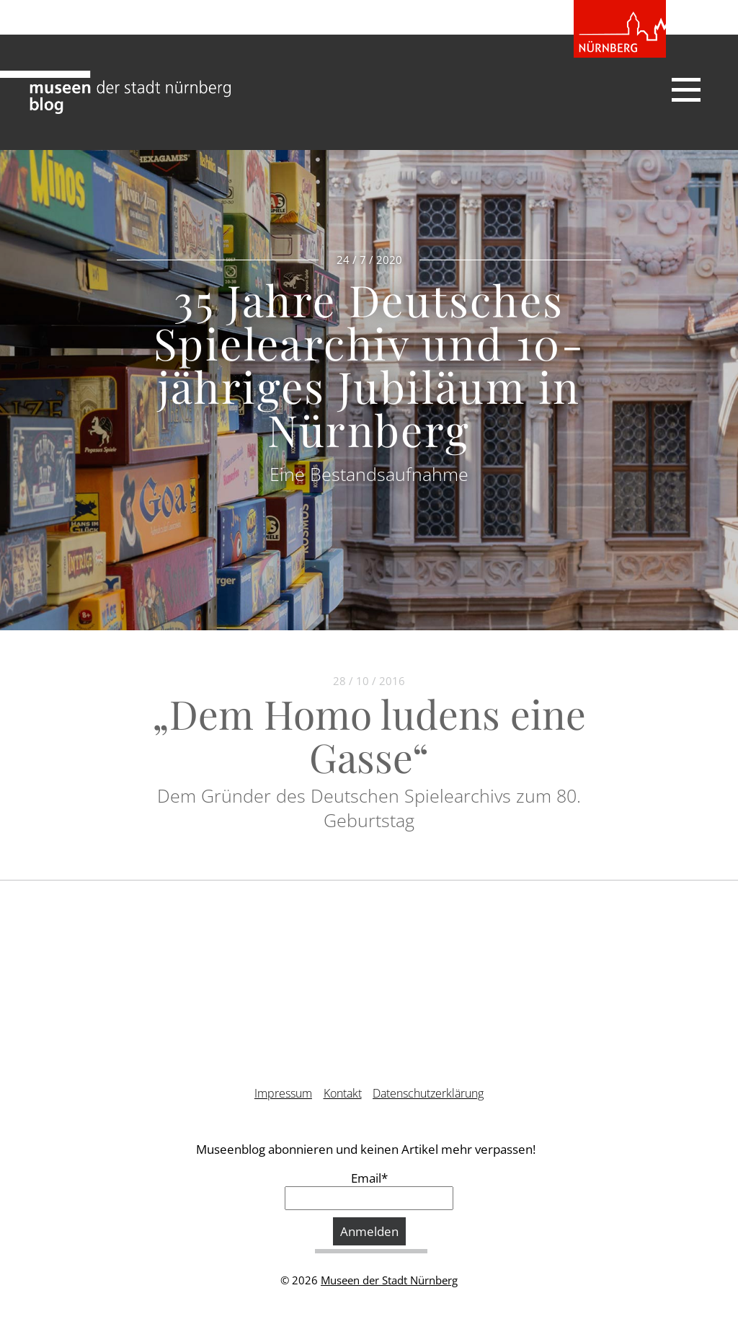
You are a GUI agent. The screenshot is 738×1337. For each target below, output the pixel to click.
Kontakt (343, 1093)
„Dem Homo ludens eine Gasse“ (369, 735)
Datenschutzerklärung (428, 1093)
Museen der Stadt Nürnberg (389, 1280)
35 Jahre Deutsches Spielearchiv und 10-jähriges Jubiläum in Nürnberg (369, 364)
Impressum (283, 1093)
